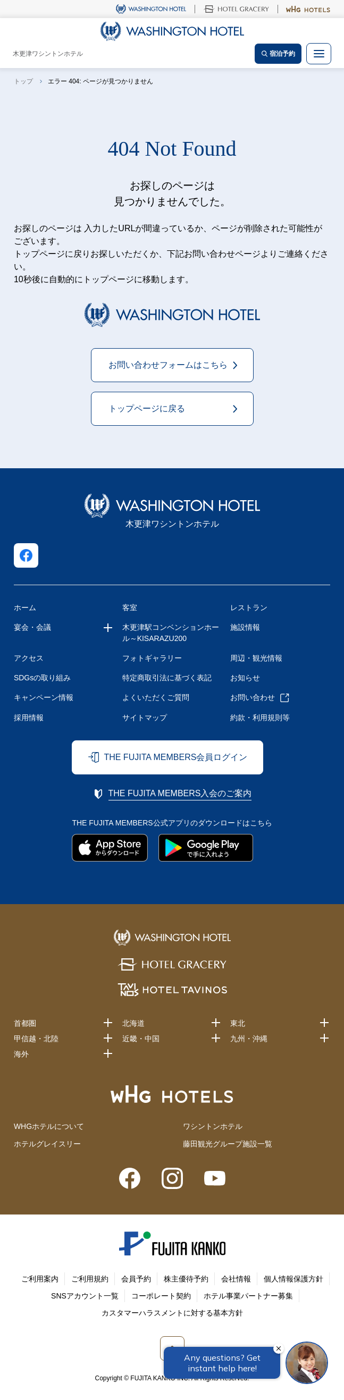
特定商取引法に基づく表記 (167, 677)
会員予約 (136, 1279)
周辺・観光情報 (256, 658)
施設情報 (245, 627)
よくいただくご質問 (155, 697)
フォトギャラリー (152, 658)
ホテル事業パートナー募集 (248, 1296)
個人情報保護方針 (293, 1279)
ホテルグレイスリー (47, 1144)
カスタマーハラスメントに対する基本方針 (172, 1313)
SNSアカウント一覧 (85, 1296)
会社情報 (236, 1279)
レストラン (248, 607)
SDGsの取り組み (42, 677)
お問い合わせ (252, 697)
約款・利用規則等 (260, 717)
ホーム (25, 607)
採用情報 (29, 717)
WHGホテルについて (49, 1126)
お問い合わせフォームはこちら (168, 364)
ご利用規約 (89, 1279)
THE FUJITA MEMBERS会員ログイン (175, 757)
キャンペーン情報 (43, 697)
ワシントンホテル (212, 1126)
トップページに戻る (146, 408)
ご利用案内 (39, 1279)
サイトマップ (144, 717)
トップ (23, 81)
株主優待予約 (186, 1279)
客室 (129, 607)
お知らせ (245, 677)
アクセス (29, 658)
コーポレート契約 (161, 1296)
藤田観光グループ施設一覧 (227, 1144)
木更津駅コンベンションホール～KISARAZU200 (170, 633)
